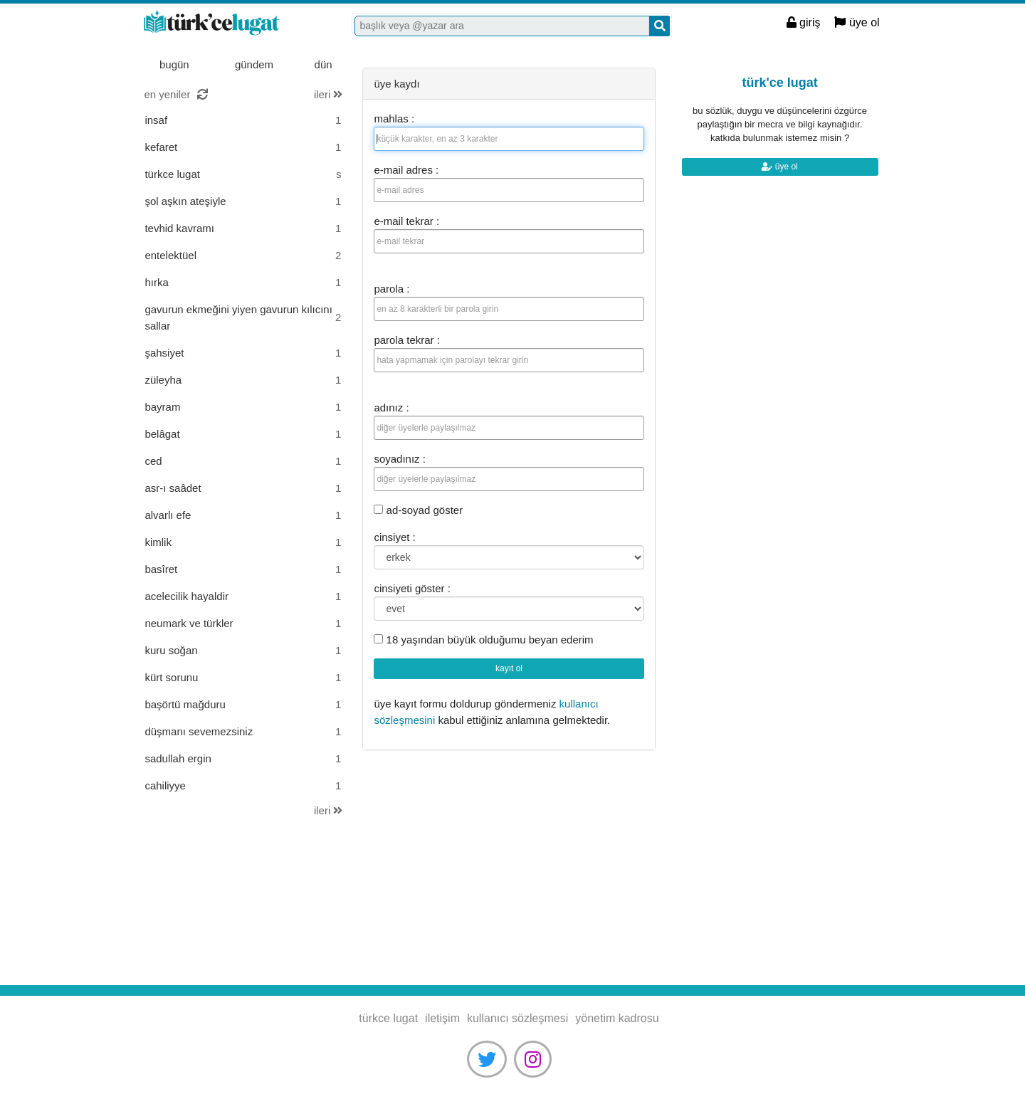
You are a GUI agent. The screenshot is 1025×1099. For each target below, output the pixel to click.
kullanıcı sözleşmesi (517, 1018)
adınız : (391, 407)
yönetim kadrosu (616, 1018)
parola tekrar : (407, 340)
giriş (804, 22)
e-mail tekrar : (406, 221)
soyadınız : (400, 459)
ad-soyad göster (418, 510)
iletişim (442, 1018)
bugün (174, 64)
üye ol (856, 22)
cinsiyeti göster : (412, 588)
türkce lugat (230, 23)
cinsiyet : (394, 537)
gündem (254, 64)
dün (323, 64)
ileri (328, 94)
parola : (391, 289)
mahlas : (394, 118)
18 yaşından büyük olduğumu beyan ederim (483, 639)
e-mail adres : (406, 170)
